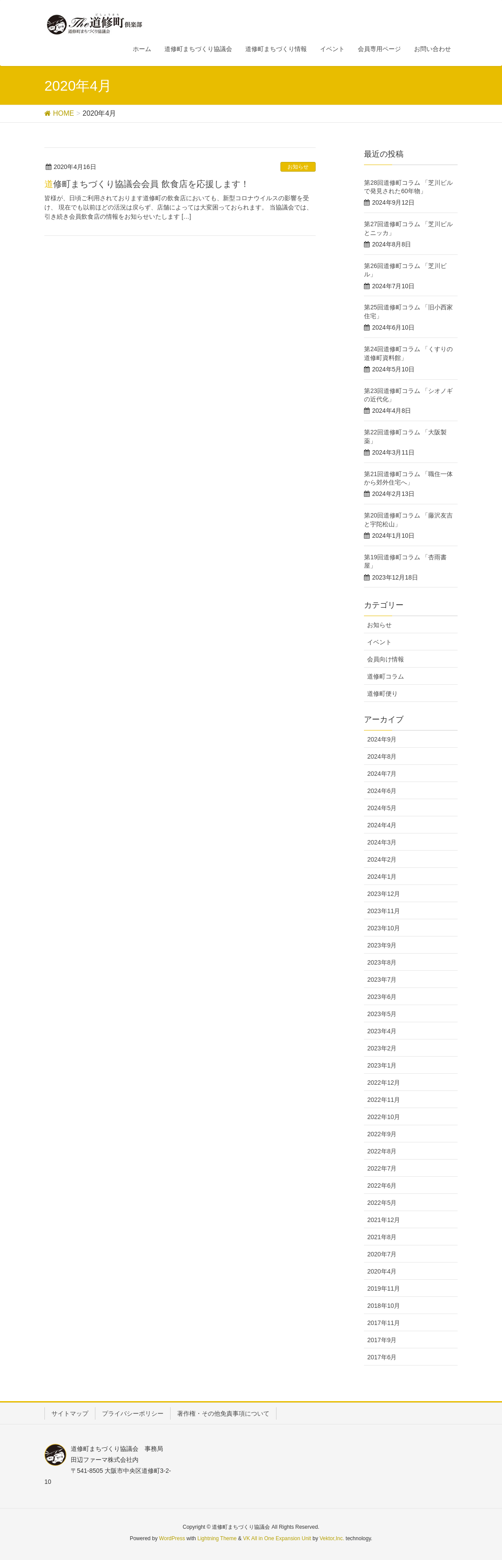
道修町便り (382, 693)
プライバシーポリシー (133, 1413)
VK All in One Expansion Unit (277, 1538)
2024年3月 (382, 842)
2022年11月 (383, 1099)
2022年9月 (382, 1134)
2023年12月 (383, 893)
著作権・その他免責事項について (223, 1413)
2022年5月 (382, 1202)
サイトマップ (69, 1413)
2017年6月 (382, 1357)
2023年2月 (382, 1048)
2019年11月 (383, 1288)
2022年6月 (382, 1185)
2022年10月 (383, 1116)
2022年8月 (382, 1151)
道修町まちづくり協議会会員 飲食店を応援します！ (146, 184)
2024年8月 (382, 756)
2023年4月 (382, 1031)
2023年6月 (382, 996)
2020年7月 (382, 1254)
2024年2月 (382, 859)
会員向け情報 (385, 659)
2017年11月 (383, 1322)
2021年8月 (382, 1237)
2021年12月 (383, 1219)
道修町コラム (385, 676)
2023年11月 (383, 910)
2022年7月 (382, 1168)
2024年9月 (382, 739)
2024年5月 (382, 807)
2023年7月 (382, 979)
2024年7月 (382, 773)
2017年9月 (382, 1339)
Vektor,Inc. (332, 1538)
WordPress (172, 1538)
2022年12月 (383, 1082)
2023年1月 (382, 1065)
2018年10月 (383, 1305)
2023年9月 (382, 945)
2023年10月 (383, 928)
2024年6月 (382, 790)
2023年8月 (382, 962)
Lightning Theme (216, 1538)
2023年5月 (382, 1013)
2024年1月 (382, 876)
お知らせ (298, 167)
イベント (379, 642)
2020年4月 (382, 1271)
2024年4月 (382, 825)
